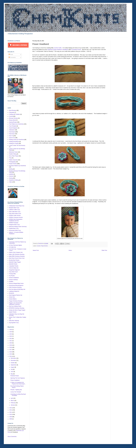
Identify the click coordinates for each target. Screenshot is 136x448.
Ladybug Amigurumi (14, 291)
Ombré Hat (12, 297)
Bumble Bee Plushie (14, 260)
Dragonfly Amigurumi (14, 270)
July (12, 369)
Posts (11, 54)
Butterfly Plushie (13, 264)
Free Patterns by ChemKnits (16, 124)
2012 (10, 410)
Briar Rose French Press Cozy (16, 258)
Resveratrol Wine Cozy (15, 230)
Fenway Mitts (12, 273)
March (12, 400)
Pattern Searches (13, 160)
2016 (10, 352)
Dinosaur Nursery (13, 118)
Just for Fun (12, 137)
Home (70, 250)
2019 (10, 345)
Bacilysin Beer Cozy (14, 207)
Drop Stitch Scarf (13, 271)
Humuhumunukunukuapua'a (16, 285)
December (13, 358)
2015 (10, 354)
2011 (10, 412)
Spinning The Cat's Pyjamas (17, 378)
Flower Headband (14, 380)
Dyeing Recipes (13, 122)
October (13, 362)
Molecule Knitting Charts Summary (18, 226)
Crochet (38, 245)
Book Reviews (12, 110)
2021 (10, 340)
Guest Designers (13, 128)
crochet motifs (58, 47)
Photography (12, 161)
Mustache (11, 293)
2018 (10, 347)
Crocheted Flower (76, 49)
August (13, 367)
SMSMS (11, 174)
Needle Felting (12, 154)
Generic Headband (14, 277)
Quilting (11, 169)
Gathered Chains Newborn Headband (57, 49)
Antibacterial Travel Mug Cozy (16, 205)
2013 (10, 407)
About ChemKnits (12, 436)
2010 (10, 414)
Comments (12, 57)
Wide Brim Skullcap (14, 320)
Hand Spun (12, 133)
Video (10, 182)
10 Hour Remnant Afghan (15, 245)
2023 (10, 336)
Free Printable (12, 126)
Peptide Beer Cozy (14, 228)
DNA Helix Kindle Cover (15, 213)
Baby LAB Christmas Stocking (16, 254)
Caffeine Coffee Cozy (14, 209)
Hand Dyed (12, 132)
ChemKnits (40, 243)
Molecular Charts (13, 152)
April (12, 398)
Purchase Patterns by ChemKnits (17, 165)
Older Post (104, 250)
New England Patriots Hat (15, 295)
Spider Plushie (12, 312)
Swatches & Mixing (14, 180)
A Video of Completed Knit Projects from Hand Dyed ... (18, 383)
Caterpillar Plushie (13, 266)
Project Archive (44, 245)
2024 (10, 334)
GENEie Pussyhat (13, 222)
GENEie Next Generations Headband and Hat (15, 220)
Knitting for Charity (13, 143)
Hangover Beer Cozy (14, 224)
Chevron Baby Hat (13, 268)
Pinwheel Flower (14, 375)
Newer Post (36, 250)
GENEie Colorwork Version (16, 217)
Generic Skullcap (13, 279)
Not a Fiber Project (14, 156)
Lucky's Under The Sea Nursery (17, 145)
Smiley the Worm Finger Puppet (17, 310)
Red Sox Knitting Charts (15, 306)
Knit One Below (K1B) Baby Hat (17, 289)
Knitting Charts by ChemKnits (16, 139)
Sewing (11, 178)
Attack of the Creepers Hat (15, 252)
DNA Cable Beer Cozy (14, 211)
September (14, 365)
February (13, 402)
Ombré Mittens (13, 299)
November (13, 360)
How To (11, 135)
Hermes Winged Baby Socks (16, 283)
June (12, 371)
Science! (11, 176)
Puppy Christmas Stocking (15, 301)
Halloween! (12, 130)
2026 (10, 329)
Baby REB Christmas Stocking (16, 256)
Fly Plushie (12, 275)
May (12, 374)
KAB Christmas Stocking (15, 287)
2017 (10, 349)
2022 (10, 338)
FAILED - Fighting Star (16, 389)
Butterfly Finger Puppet (15, 262)
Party (10, 158)
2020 (10, 343)
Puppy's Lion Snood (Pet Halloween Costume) (15, 303)
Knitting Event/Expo (14, 141)
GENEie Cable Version (15, 215)
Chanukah (11, 112)
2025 (10, 331)
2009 (10, 416)
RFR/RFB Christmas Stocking (16, 308)
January (13, 405)
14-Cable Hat (12, 247)
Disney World (12, 120)
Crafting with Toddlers (14, 114)
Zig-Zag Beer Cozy (14, 322)
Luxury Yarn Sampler (15, 392)
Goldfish (11, 281)
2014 (10, 356)
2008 (10, 419)
